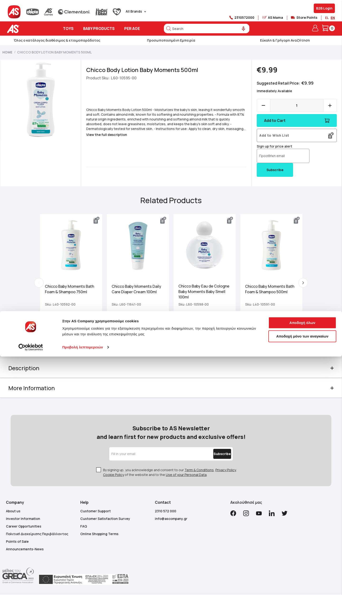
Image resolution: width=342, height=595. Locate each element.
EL (327, 17)
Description (31, 365)
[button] (99, 220)
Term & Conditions (199, 458)
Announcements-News (25, 537)
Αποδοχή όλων (302, 561)
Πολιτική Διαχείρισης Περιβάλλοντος (37, 521)
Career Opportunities (23, 514)
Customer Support (95, 499)
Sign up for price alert (271, 146)
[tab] (171, 365)
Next (297, 281)
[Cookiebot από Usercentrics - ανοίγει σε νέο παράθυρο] (31, 585)
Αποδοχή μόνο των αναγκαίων (302, 575)
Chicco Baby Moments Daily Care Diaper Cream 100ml (139, 286)
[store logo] (28, 29)
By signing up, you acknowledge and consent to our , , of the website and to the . (170, 460)
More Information (38, 385)
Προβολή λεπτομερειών (82, 586)
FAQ (83, 514)
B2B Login (324, 8)
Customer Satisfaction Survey (105, 506)
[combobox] (206, 28)
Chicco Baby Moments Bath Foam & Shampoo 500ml (266, 286)
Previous (44, 281)
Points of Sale (17, 529)
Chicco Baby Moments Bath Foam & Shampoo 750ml (75, 286)
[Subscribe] (212, 442)
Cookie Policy (113, 462)
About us (13, 499)
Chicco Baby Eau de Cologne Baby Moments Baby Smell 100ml (199, 289)
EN (333, 17)
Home (7, 52)
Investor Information (23, 506)
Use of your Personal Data (186, 462)
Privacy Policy (225, 458)
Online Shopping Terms (99, 521)
